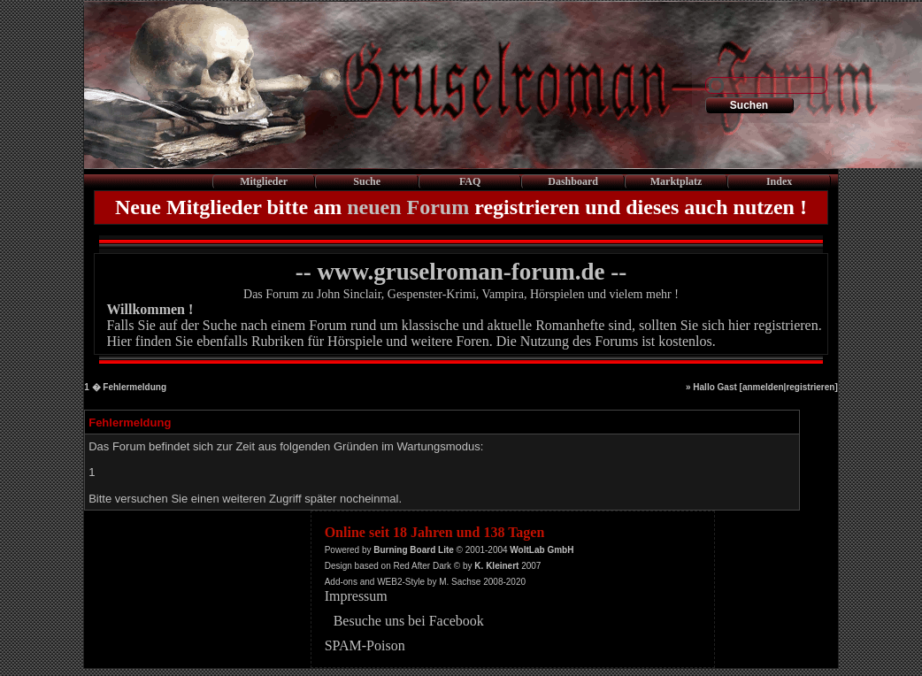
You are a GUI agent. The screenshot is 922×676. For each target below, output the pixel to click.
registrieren (810, 387)
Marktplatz (676, 181)
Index (779, 181)
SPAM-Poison (365, 645)
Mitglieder (264, 181)
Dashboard (573, 181)
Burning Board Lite (413, 550)
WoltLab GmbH (541, 550)
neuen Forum (408, 207)
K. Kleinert (496, 566)
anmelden (763, 387)
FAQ (469, 181)
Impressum (356, 595)
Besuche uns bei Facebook (409, 620)
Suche (366, 181)
